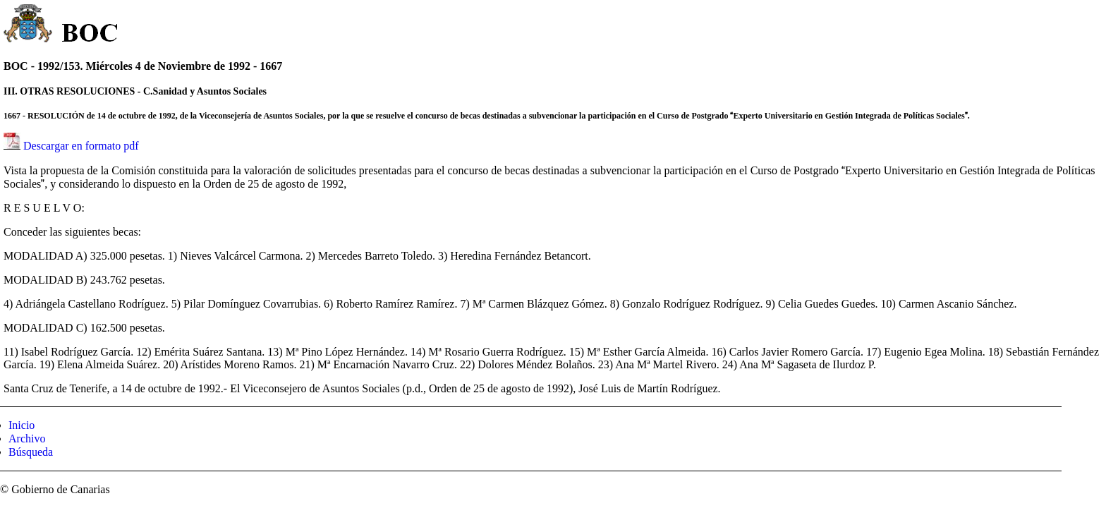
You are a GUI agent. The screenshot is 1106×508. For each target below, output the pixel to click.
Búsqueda (30, 452)
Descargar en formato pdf (81, 146)
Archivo (26, 439)
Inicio (21, 425)
